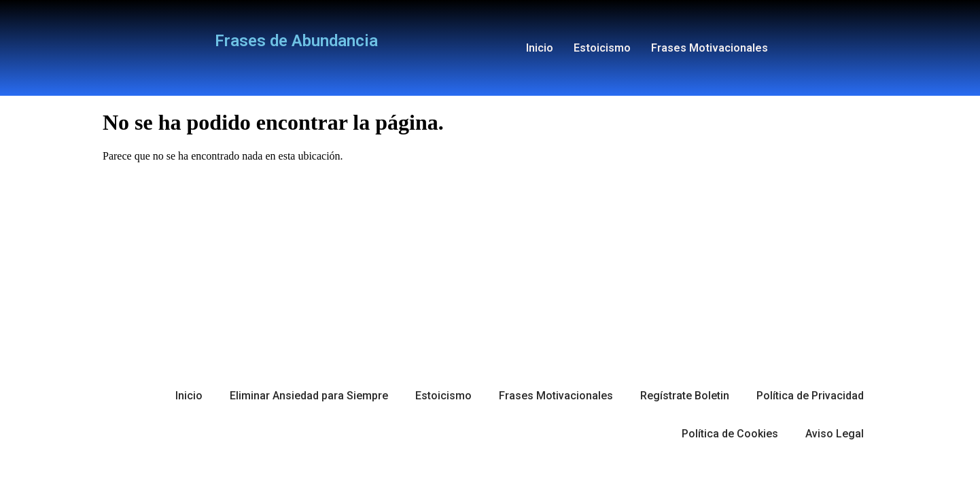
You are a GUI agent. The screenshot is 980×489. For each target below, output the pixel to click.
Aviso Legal (834, 433)
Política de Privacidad (810, 395)
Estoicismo (602, 47)
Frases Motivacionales (709, 47)
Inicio (539, 47)
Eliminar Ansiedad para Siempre (309, 395)
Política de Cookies (730, 433)
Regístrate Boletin (684, 395)
